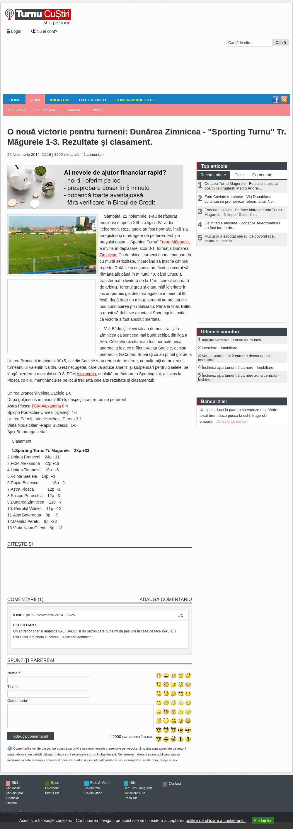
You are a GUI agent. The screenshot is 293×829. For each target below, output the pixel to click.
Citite (239, 175)
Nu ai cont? (47, 31)
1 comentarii (94, 154)
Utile (133, 787)
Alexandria (86, 373)
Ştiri (35, 100)
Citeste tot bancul (232, 421)
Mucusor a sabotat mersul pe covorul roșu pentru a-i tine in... (240, 238)
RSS (284, 99)
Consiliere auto (134, 797)
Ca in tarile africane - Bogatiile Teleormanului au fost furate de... (242, 225)
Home (15, 100)
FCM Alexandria (46, 406)
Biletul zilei (52, 797)
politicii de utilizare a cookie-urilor (216, 820)
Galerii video (93, 797)
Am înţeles (263, 820)
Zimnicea (108, 255)
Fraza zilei (131, 802)
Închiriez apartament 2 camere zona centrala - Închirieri (239, 377)
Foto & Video (92, 100)
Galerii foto (92, 792)
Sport (55, 787)
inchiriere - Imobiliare (219, 348)
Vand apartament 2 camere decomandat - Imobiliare (235, 358)
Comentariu (17, 700)
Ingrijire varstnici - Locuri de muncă (231, 340)
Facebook (275, 99)
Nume (12, 673)
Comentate (262, 175)
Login (16, 31)
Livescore (52, 792)
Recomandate (213, 175)
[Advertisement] (144, 49)
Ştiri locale (16, 110)
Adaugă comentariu (166, 599)
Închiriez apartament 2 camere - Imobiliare (237, 367)
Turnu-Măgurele (174, 242)
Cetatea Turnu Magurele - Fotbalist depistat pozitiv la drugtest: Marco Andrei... (241, 185)
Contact (175, 788)
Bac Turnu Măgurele (138, 792)
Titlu (10, 687)
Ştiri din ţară (45, 110)
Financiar (72, 110)
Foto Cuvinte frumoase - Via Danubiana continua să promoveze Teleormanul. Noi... (241, 199)
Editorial (96, 110)
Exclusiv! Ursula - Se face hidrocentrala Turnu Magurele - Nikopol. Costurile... (243, 212)
